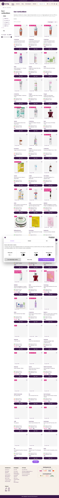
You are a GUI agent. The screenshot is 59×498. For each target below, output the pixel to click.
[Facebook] (6, 488)
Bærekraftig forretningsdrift (16, 473)
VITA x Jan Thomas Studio (16, 479)
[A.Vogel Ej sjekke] (7, 22)
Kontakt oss (7, 469)
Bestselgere (28, 3)
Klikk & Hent (7, 478)
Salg (23, 3)
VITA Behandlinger (16, 482)
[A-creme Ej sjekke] (7, 20)
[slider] (11, 37)
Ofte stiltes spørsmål (7, 472)
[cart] (56, 4)
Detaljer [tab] (29, 240)
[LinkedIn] (6, 490)
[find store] (48, 4)
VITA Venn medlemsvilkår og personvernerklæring (27, 472)
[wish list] (52, 4)
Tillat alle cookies (46, 259)
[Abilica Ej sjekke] (7, 24)
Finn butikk (16, 471)
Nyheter (18, 3)
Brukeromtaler (7, 481)
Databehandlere (25, 475)
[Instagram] (9, 488)
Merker (34, 3)
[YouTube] (9, 490)
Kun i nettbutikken (8, 7)
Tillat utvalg (29, 259)
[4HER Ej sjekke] (7, 19)
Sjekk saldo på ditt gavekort (7, 476)
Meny (13, 3)
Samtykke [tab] (12, 240)
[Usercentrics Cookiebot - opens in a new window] (49, 237)
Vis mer (2, 27)
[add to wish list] (27, 25)
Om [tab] (46, 240)
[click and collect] (54, 4)
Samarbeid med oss (16, 476)
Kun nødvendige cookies (13, 259)
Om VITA (15, 469)
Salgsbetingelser (8, 479)
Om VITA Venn (24, 469)
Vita (3, 7)
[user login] (50, 4)
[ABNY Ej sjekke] (7, 26)
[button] (44, 4)
